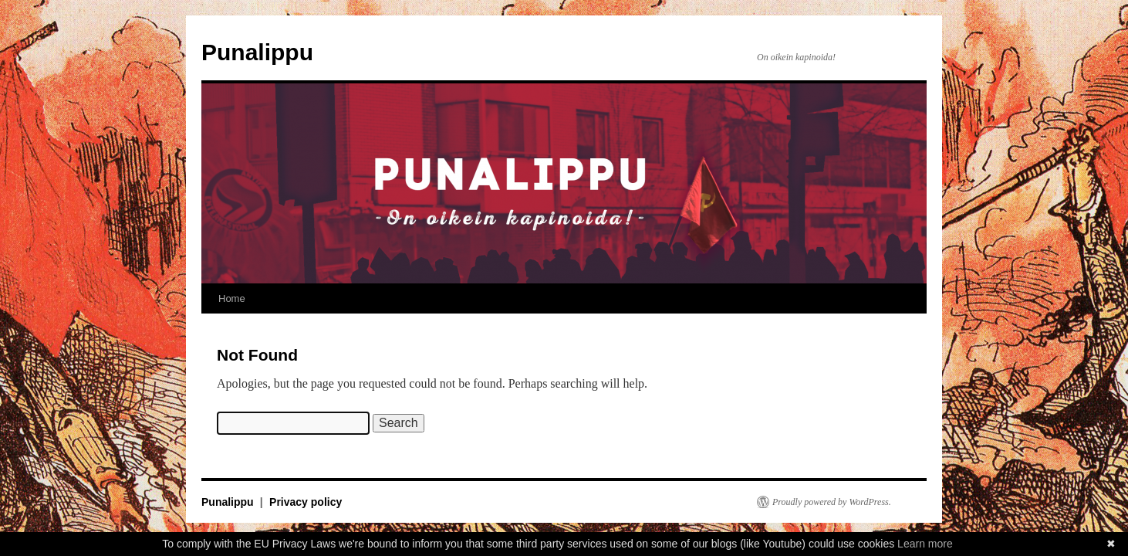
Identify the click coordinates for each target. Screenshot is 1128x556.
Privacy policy (305, 502)
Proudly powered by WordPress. (831, 502)
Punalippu (257, 52)
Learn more (925, 543)
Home (231, 298)
